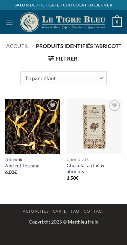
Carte (60, 211)
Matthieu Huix (83, 222)
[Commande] (63, 78)
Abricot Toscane (22, 165)
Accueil (17, 46)
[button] (9, 22)
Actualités (35, 211)
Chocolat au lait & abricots (85, 168)
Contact (94, 211)
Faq (75, 211)
